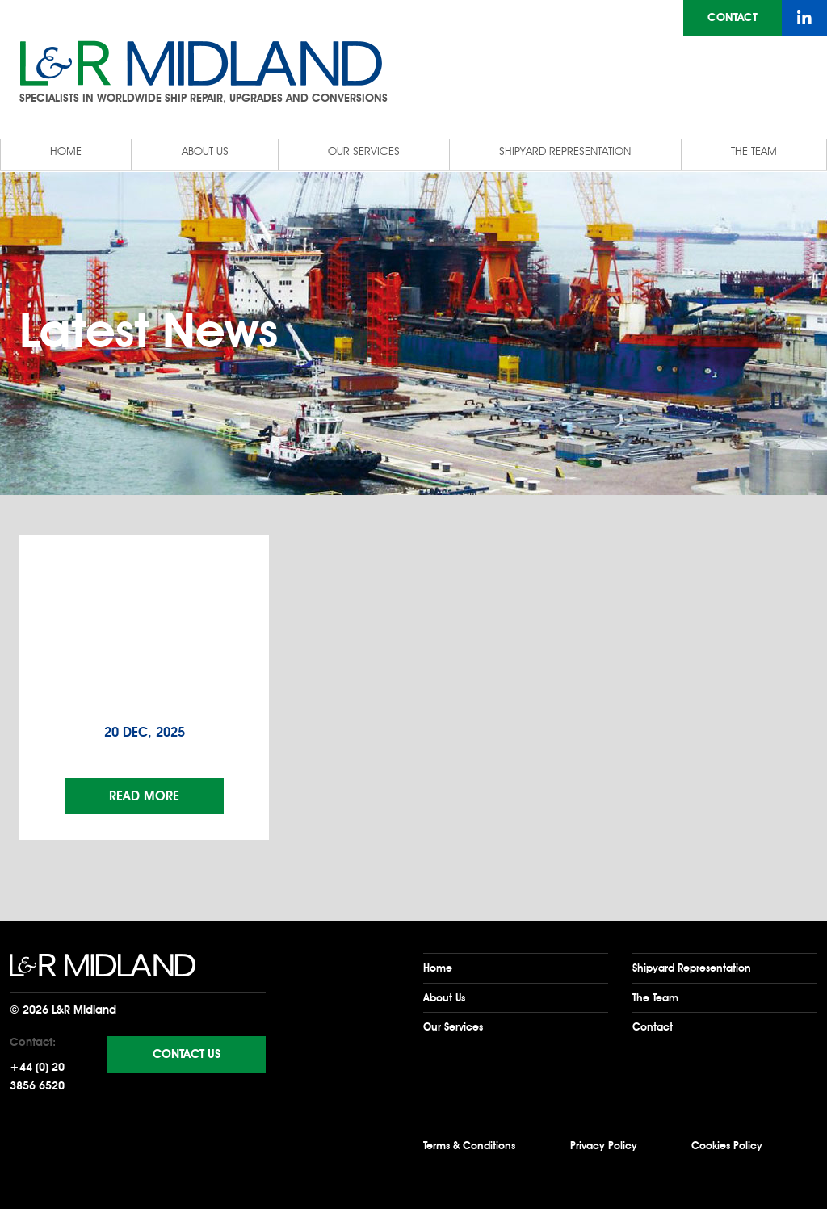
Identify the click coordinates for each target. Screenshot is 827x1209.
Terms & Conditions (469, 1146)
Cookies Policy (726, 1146)
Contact (732, 17)
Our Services (364, 151)
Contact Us (186, 1054)
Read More (144, 796)
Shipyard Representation (565, 151)
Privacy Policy (603, 1146)
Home (66, 151)
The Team (754, 151)
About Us (205, 151)
